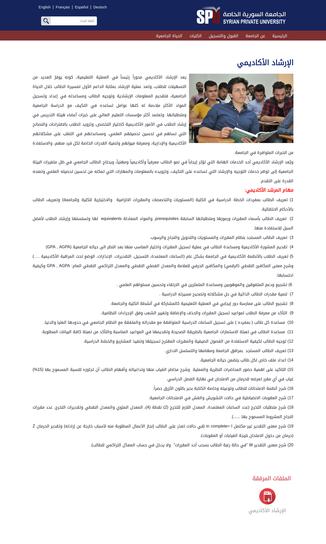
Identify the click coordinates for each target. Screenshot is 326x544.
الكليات (195, 36)
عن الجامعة (255, 36)
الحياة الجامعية (169, 36)
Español (81, 7)
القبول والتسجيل (223, 36)
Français (63, 7)
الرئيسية (279, 36)
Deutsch (100, 7)
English (45, 7)
